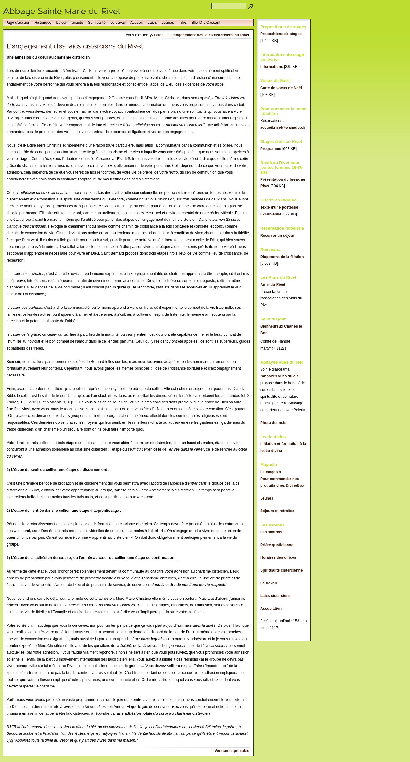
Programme (270, 149)
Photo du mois (273, 423)
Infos (183, 22)
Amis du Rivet (272, 285)
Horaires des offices (278, 557)
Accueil (136, 22)
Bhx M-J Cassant (206, 22)
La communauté (69, 22)
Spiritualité (97, 22)
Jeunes (168, 22)
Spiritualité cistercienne (281, 570)
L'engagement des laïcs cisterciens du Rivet (209, 35)
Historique (42, 22)
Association (271, 608)
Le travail (118, 22)
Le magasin (270, 472)
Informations (271, 67)
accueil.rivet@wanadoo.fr (283, 127)
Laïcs (152, 22)
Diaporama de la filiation (282, 257)
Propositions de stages (281, 34)
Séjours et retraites (277, 511)
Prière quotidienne (276, 545)
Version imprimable (232, 751)
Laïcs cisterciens (275, 596)
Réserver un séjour (277, 235)
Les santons (271, 532)
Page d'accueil (17, 22)
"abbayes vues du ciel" (280, 376)
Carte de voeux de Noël (281, 88)
